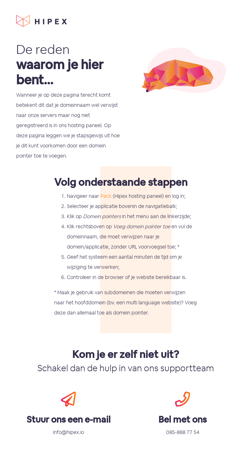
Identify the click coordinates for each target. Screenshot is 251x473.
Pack (106, 196)
